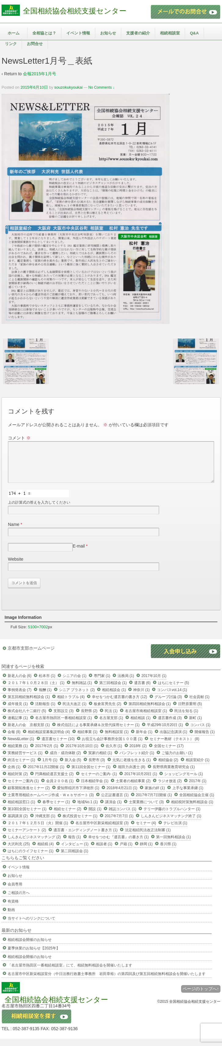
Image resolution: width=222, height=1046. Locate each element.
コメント (19, 437)
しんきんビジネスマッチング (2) (34, 844)
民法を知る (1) (186, 718)
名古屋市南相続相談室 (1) (146, 718)
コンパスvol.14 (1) (172, 697)
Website (15, 566)
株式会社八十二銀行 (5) (27, 718)
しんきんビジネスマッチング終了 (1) (171, 823)
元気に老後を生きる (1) (131, 767)
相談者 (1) (104, 851)
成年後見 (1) (18, 711)
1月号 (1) (49, 767)
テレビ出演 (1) (175, 830)
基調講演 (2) (18, 823)
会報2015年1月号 (39, 73)
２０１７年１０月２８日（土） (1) (36, 690)
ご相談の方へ (19, 900)
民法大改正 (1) (74, 711)
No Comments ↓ (101, 87)
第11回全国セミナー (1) (90, 774)
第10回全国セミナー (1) (27, 816)
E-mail (79, 553)
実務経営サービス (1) (25, 760)
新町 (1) (195, 725)
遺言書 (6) (142, 690)
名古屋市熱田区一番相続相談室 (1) (63, 725)
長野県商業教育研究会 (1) (174, 774)
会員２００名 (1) (60, 788)
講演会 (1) (113, 809)
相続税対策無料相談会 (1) (192, 809)
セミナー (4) (146, 830)
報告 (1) (74, 844)
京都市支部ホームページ (31, 655)
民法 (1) (111, 718)
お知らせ (108, 33)
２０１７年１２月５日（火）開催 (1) (38, 830)
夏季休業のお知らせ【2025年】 (34, 955)
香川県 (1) (168, 851)
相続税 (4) (45, 851)
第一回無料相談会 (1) (173, 844)
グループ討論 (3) (168, 704)
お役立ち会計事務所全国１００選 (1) (112, 746)
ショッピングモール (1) (183, 781)
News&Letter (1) (21, 746)
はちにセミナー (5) (173, 690)
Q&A (194, 33)
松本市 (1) (47, 683)
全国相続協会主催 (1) (196, 802)
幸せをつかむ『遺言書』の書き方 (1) (118, 844)
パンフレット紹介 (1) (136, 760)
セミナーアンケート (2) (27, 837)
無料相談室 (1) (117, 739)
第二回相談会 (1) (74, 858)
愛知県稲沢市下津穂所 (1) (78, 795)
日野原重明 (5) (190, 711)
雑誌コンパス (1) (122, 816)
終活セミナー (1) (21, 767)
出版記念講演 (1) (173, 739)
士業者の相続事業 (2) (133, 788)
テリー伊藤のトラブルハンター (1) (172, 816)
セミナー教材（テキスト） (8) (174, 746)
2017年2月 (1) (46, 753)
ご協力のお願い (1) (177, 760)
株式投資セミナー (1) (80, 823)
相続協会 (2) (168, 767)
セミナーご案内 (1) (23, 788)
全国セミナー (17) (169, 753)
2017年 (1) (197, 788)
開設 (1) (95, 816)
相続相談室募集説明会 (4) (49, 739)
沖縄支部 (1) (45, 823)
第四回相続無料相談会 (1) (150, 711)
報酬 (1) (45, 697)
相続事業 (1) (87, 739)
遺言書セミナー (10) (58, 746)
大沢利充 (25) (19, 851)
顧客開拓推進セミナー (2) (29, 795)
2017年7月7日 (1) (119, 823)
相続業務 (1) (18, 753)
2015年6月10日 (34, 87)
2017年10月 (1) (153, 683)
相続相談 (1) (140, 725)
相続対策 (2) (18, 781)
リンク (11, 43)
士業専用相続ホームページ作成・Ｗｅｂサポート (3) (51, 802)
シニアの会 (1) (74, 683)
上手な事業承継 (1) (187, 795)
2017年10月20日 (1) (140, 781)
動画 (11, 917)
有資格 (13, 908)
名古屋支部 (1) (111, 725)
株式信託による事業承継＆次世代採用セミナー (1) (98, 732)
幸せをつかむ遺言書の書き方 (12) (119, 704)
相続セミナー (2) (67, 816)
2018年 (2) (138, 753)
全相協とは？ (44, 33)
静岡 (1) (146, 851)
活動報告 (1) (45, 711)
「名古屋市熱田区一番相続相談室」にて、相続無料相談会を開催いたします (70, 972)
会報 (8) (14, 739)
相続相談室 (170, 33)
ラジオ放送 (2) (170, 788)
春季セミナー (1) (56, 809)
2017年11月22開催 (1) (46, 774)
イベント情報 (78, 33)
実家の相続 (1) (100, 760)
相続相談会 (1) (114, 697)
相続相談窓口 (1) (21, 809)
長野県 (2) (89, 718)
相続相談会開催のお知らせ (30, 947)
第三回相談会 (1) (113, 690)
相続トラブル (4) (71, 704)
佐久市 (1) (114, 753)
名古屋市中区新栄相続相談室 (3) (102, 830)
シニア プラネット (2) (77, 697)
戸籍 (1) (126, 851)
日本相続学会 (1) (94, 788)
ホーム (14, 33)
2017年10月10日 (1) (81, 753)
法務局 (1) (126, 683)
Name (13, 531)
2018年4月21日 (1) (122, 795)
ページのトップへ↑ (201, 996)
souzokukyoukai (68, 87)
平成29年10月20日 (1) (165, 732)
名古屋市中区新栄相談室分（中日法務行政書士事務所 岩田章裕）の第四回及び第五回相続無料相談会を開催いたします (107, 981)
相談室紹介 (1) (197, 767)
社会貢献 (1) (199, 704)
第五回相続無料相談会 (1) (29, 704)
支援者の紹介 (138, 33)
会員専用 (15, 891)
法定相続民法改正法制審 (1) (148, 837)
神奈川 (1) (141, 697)
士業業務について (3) (146, 809)
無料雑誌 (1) (82, 690)
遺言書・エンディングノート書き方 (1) (85, 837)
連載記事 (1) (18, 725)
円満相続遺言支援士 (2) (54, 781)
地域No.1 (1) (87, 809)
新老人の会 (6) (19, 683)
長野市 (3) (97, 767)
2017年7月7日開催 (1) (154, 802)
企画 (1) (14, 774)
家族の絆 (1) (155, 795)
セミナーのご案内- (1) (99, 781)
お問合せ (35, 43)
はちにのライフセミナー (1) (30, 858)
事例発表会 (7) (19, 697)
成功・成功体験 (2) (65, 760)
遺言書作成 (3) (170, 725)
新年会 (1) (144, 739)
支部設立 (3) (63, 718)
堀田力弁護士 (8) (131, 774)
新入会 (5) (73, 767)
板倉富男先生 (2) (107, 711)
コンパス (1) (200, 732)
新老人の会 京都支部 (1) (29, 732)
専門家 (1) (102, 683)
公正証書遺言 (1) (115, 802)
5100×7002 (38, 634)
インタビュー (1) (75, 851)
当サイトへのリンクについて (31, 926)
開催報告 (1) (205, 739)
